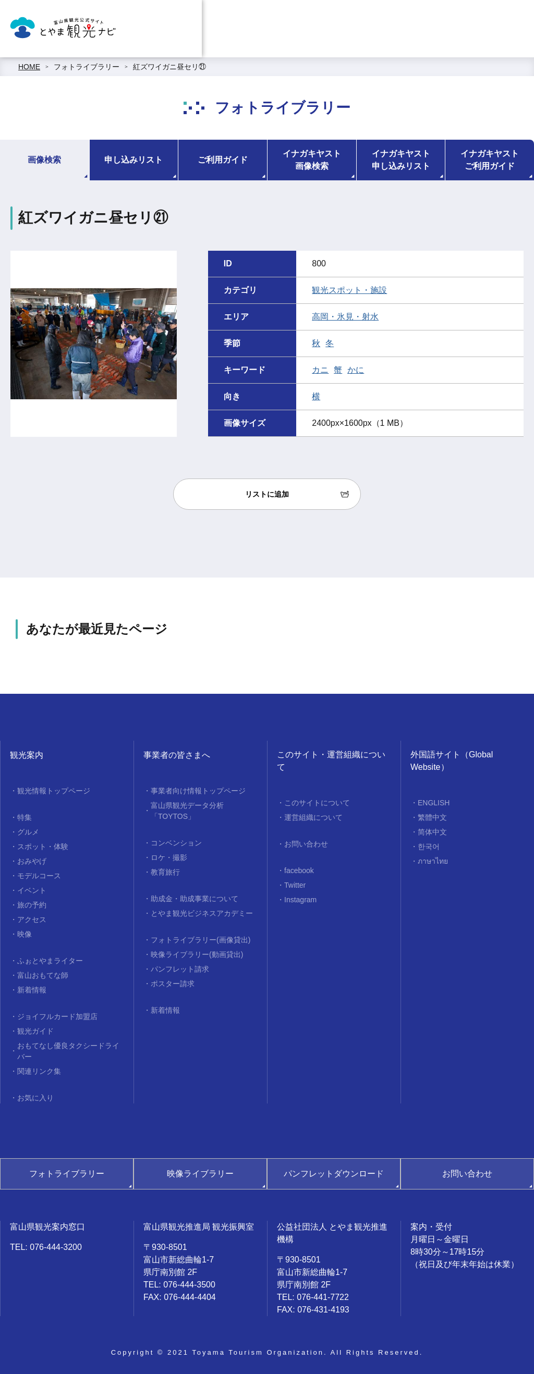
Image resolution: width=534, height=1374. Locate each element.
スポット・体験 (42, 846)
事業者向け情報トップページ (198, 791)
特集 (24, 817)
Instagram (300, 899)
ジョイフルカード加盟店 (57, 1016)
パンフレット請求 (180, 969)
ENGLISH (434, 803)
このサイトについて (317, 803)
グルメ (28, 832)
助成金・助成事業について (194, 898)
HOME (29, 67)
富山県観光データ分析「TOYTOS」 (187, 810)
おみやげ (31, 861)
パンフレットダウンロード (334, 1173)
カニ (320, 369)
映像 (24, 934)
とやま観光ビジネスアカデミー (202, 913)
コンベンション (176, 843)
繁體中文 (432, 817)
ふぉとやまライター (50, 960)
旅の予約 (31, 905)
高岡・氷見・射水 (345, 316)
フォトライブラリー (86, 67)
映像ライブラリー (200, 1173)
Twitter (295, 885)
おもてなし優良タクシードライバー (68, 1051)
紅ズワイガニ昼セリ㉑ (169, 67)
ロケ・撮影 (169, 857)
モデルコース (39, 876)
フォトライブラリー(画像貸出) (200, 940)
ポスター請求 (173, 983)
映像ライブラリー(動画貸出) (197, 954)
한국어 (429, 846)
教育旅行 (165, 872)
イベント (31, 890)
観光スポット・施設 (349, 290)
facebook (299, 870)
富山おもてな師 (42, 975)
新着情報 (31, 990)
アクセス (31, 919)
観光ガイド (35, 1031)
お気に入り (35, 1098)
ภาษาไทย (433, 861)
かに (355, 369)
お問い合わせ (306, 844)
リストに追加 (267, 494)
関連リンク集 (39, 1071)
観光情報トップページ (53, 791)
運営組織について (313, 817)
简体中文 (432, 832)
